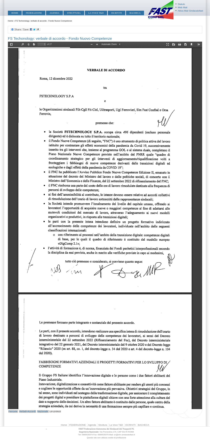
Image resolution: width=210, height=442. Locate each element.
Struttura (74, 13)
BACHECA (135, 13)
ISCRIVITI (116, 13)
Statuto (181, 4)
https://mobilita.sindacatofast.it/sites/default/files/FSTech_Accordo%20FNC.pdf (105, 225)
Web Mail (182, 7)
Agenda (54, 13)
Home (14, 13)
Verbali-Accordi (27, 411)
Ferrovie (12, 411)
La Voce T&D (96, 13)
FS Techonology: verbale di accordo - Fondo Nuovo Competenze (60, 38)
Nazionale (42, 411)
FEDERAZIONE (34, 13)
